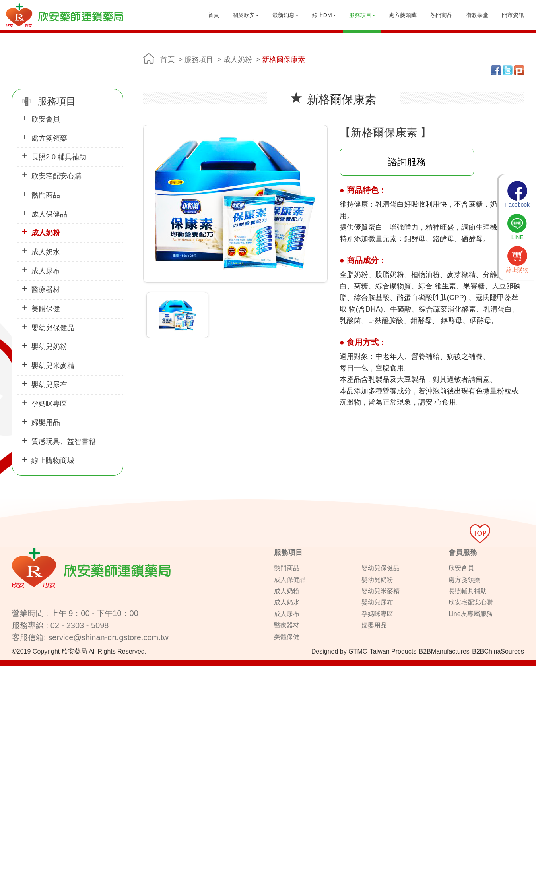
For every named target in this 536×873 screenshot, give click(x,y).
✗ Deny (9, 694)
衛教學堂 (477, 15)
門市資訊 (513, 15)
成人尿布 (45, 271)
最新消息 (285, 15)
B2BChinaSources (498, 651)
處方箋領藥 (403, 15)
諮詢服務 (407, 162)
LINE (517, 226)
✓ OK (200, 869)
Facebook (517, 194)
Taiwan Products (393, 651)
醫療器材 (45, 290)
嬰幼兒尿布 (49, 385)
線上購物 (517, 259)
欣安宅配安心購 (56, 176)
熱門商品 (441, 15)
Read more (16, 742)
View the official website (64, 742)
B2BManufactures (444, 651)
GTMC (357, 651)
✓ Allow (9, 686)
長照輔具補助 (468, 591)
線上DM (324, 15)
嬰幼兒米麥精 (52, 366)
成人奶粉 (45, 233)
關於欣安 (246, 15)
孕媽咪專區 (49, 404)
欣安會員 (45, 119)
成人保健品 (49, 214)
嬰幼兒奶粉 (49, 346)
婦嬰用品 (45, 422)
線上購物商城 (52, 461)
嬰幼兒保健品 (52, 328)
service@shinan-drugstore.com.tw (108, 637)
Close (7, 670)
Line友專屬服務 (470, 613)
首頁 (213, 15)
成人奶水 (45, 252)
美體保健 (45, 309)
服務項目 (362, 15)
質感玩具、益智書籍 (63, 441)
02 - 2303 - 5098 (79, 625)
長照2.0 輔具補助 (58, 157)
